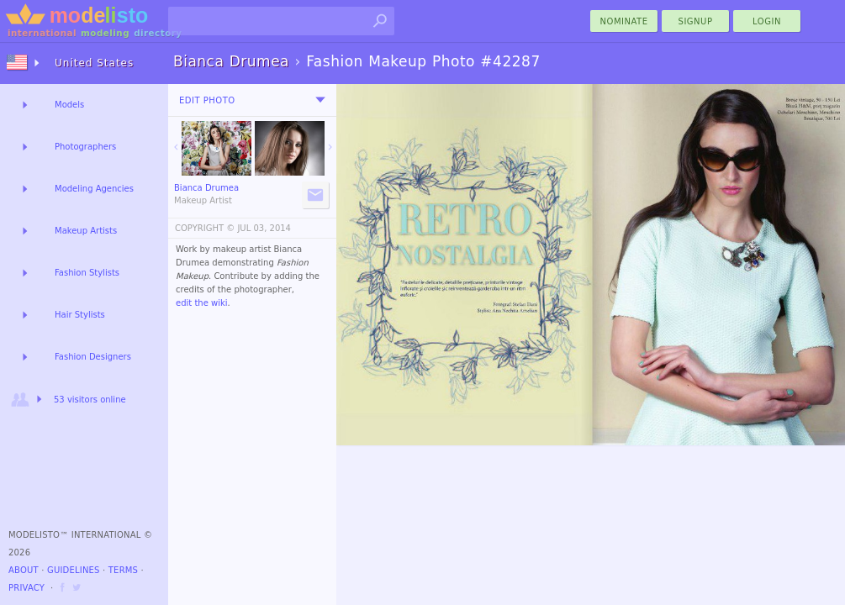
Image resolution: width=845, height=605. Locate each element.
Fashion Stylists (87, 272)
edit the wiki (202, 303)
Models (69, 104)
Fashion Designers (93, 356)
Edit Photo (207, 100)
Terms (123, 570)
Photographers (85, 146)
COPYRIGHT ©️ (205, 228)
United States (94, 63)
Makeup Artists (86, 230)
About (23, 570)
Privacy (26, 587)
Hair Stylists (80, 314)
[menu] (320, 100)
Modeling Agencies (94, 188)
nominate (624, 21)
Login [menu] (767, 21)
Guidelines (73, 570)
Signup (696, 21)
